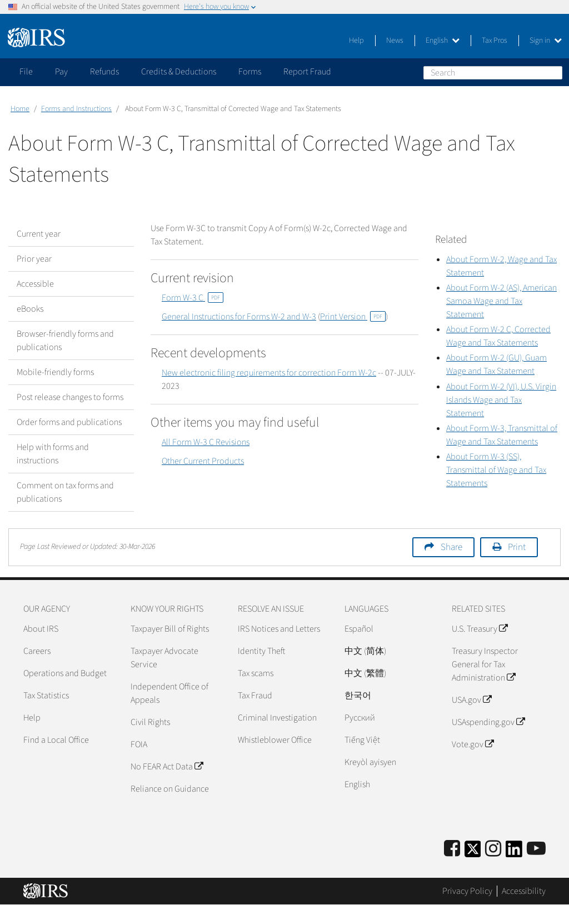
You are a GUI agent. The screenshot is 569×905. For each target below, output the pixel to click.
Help (356, 40)
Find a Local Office (56, 740)
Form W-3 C (192, 298)
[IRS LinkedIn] (514, 852)
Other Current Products (203, 461)
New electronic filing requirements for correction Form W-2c (269, 373)
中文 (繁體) (365, 673)
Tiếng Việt (362, 740)
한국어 (358, 695)
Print (517, 547)
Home (20, 108)
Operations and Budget (65, 673)
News (394, 40)
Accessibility (524, 891)
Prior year (34, 259)
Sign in (546, 40)
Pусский (360, 718)
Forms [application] (249, 72)
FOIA (139, 744)
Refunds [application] (104, 72)
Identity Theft (261, 651)
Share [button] (451, 547)
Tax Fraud (255, 695)
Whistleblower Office (275, 740)
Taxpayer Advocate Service (164, 658)
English (443, 40)
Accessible (35, 284)
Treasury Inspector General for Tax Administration (485, 664)
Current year (39, 234)
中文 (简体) (365, 651)
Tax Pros (494, 40)
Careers (37, 651)
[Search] (492, 72)
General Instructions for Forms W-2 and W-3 (239, 317)
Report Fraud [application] (307, 72)
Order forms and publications (69, 422)
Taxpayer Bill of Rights (170, 629)
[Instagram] (493, 849)
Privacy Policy (467, 891)
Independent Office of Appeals (169, 693)
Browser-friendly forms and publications (65, 340)
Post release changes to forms (70, 397)
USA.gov (471, 700)
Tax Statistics (46, 695)
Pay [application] (61, 72)
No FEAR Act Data (167, 767)
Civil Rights (150, 722)
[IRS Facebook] (452, 849)
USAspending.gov (488, 722)
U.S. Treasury (479, 629)
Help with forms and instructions (53, 454)
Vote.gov (472, 744)
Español (359, 629)
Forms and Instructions (76, 108)
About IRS (40, 629)
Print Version (353, 317)
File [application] (26, 72)
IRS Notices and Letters (279, 629)
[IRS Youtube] (536, 849)
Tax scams (255, 673)
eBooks (30, 309)
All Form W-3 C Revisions (205, 442)
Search (553, 72)
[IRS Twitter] (473, 852)
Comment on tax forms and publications (65, 492)
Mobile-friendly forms (55, 372)
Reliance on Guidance (170, 789)
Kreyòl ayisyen (370, 762)
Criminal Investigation (277, 718)
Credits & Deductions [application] (178, 72)
